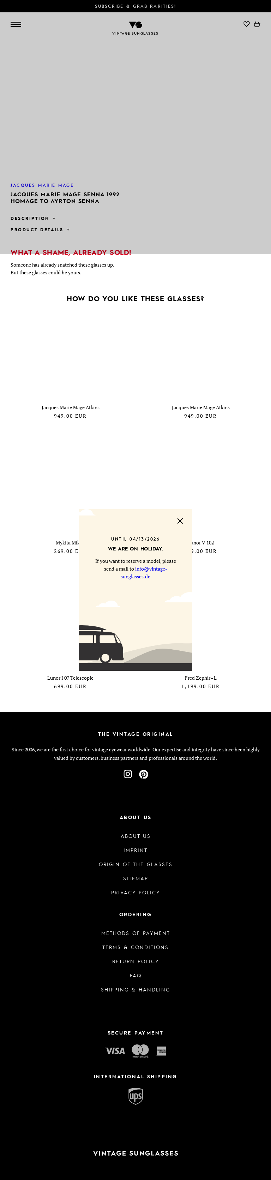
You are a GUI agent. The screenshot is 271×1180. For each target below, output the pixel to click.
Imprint (135, 850)
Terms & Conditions (135, 947)
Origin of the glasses (136, 864)
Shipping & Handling (135, 989)
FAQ (135, 975)
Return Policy (135, 961)
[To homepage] (135, 1153)
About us (136, 836)
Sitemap (135, 878)
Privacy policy (135, 892)
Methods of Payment (135, 933)
